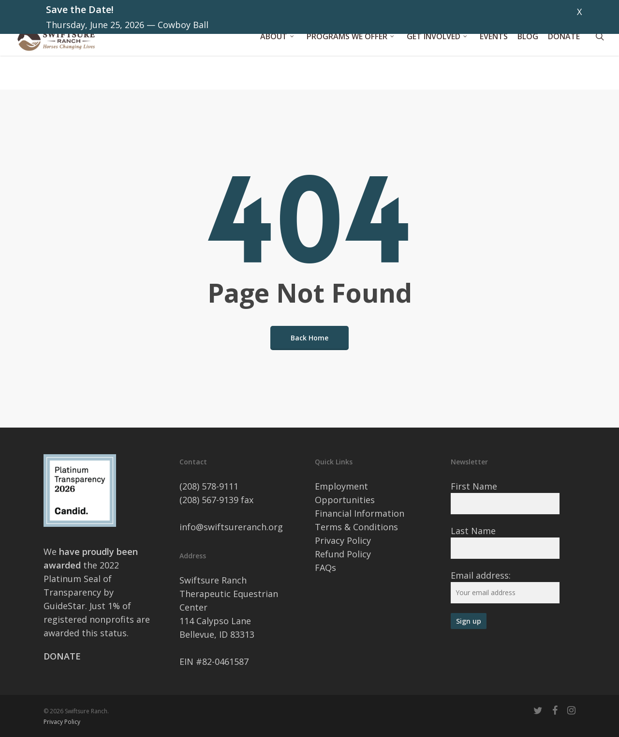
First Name (474, 486)
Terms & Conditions (356, 527)
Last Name (473, 531)
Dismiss (598, 11)
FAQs (325, 567)
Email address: (481, 575)
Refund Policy (343, 554)
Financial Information (359, 513)
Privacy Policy (343, 540)
